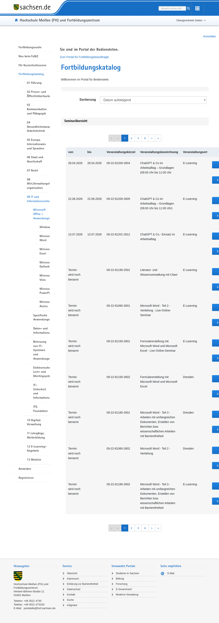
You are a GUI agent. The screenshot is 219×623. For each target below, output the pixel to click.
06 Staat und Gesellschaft (35, 159)
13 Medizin (34, 459)
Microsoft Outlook (45, 264)
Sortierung (87, 99)
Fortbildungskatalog (31, 74)
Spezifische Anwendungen (41, 317)
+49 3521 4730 (32, 600)
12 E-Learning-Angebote (36, 449)
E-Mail (170, 573)
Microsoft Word (45, 238)
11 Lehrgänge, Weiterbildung (36, 435)
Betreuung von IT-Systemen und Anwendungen (41, 350)
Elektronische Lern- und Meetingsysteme (41, 372)
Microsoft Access (45, 304)
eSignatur (72, 605)
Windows (45, 227)
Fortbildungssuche (30, 47)
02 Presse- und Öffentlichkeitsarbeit (38, 94)
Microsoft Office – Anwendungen (41, 214)
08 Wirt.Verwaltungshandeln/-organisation (38, 184)
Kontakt (71, 594)
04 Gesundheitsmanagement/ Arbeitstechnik (38, 127)
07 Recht (32, 170)
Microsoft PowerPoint (45, 291)
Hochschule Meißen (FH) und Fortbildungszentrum (60, 20)
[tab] (36, 566)
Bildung (120, 578)
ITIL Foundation (40, 409)
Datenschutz (74, 589)
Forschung (121, 584)
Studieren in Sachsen (127, 573)
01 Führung (34, 83)
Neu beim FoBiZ (28, 56)
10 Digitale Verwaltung (34, 422)
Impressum (73, 578)
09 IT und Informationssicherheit (38, 199)
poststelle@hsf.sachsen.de (39, 608)
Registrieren (26, 478)
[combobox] (172, 8)
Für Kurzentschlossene (32, 65)
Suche (70, 599)
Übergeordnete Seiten (189, 20)
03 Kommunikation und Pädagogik (37, 109)
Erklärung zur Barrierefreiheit (82, 584)
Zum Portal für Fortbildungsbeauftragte (84, 57)
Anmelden (209, 36)
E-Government (124, 589)
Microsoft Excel (45, 251)
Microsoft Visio (45, 278)
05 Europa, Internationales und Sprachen (36, 144)
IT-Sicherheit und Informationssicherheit (41, 391)
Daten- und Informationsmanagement (41, 330)
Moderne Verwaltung (127, 594)
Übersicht (72, 573)
